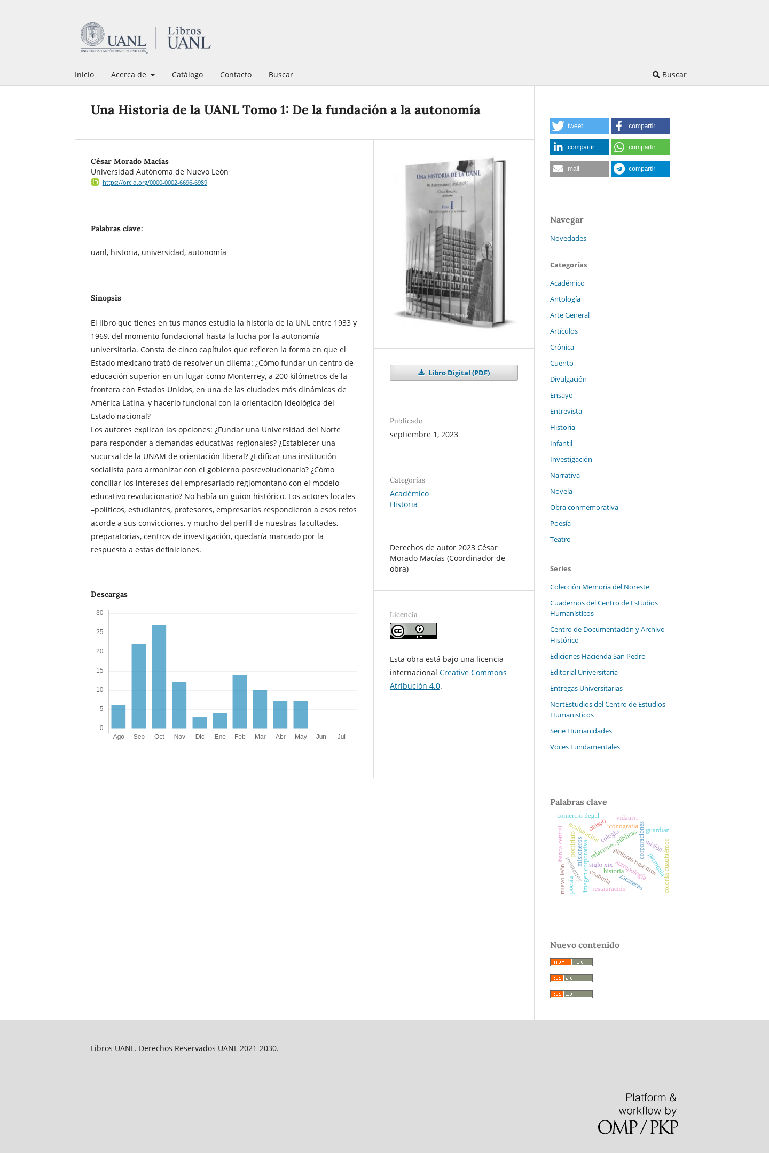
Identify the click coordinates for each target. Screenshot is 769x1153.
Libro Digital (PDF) (458, 372)
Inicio (84, 74)
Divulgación (568, 379)
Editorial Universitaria (584, 672)
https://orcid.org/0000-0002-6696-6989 (155, 182)
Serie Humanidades (581, 731)
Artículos (564, 331)
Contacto (236, 74)
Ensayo (561, 395)
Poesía (560, 523)
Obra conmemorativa (584, 507)
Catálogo (187, 74)
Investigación (571, 459)
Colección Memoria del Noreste (599, 586)
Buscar (281, 74)
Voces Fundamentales (585, 747)
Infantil (561, 443)
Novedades (568, 238)
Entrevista (566, 411)
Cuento (562, 363)
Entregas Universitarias (586, 688)
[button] (579, 126)
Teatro (560, 539)
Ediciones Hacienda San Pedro (598, 656)
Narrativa (565, 475)
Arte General (570, 315)
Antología (565, 299)
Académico (409, 493)
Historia (404, 504)
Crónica (562, 347)
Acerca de (129, 74)
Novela (561, 491)
